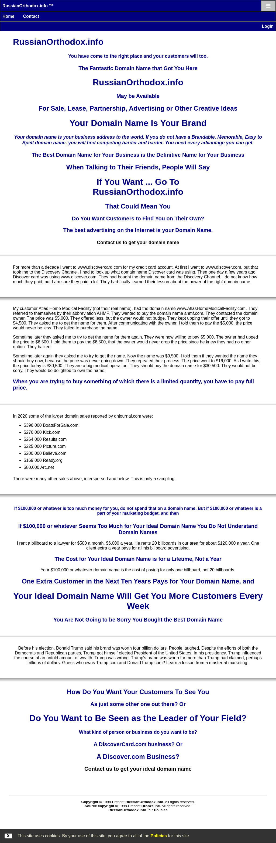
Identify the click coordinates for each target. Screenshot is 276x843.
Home (8, 16)
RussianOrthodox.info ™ (27, 6)
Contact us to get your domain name (138, 242)
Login (268, 26)
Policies (159, 836)
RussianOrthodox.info (144, 802)
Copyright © (91, 802)
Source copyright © (101, 806)
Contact (31, 16)
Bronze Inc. (151, 806)
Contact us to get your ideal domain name (138, 769)
